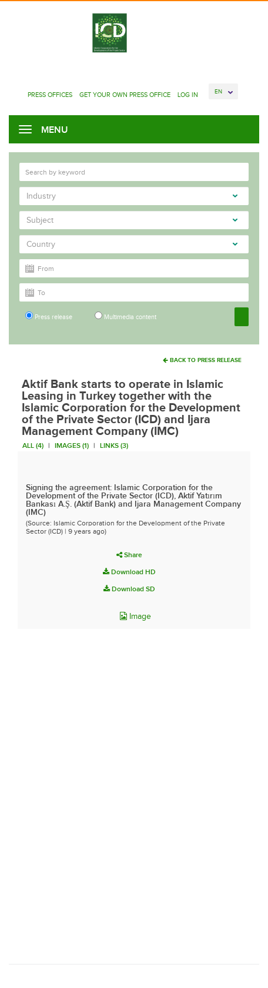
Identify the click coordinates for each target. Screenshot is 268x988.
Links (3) (114, 445)
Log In (187, 94)
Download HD (129, 572)
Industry (131, 196)
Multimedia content (125, 316)
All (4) (32, 445)
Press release (48, 316)
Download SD (129, 589)
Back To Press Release (202, 360)
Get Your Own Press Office (124, 94)
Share (129, 555)
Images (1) (72, 445)
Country (131, 244)
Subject (131, 220)
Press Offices (50, 94)
